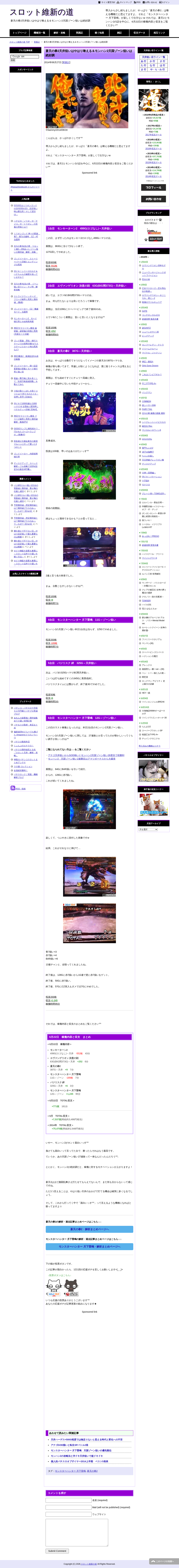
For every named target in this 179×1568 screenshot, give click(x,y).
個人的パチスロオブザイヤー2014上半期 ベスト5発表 (79, 1461)
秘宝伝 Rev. (147, 426)
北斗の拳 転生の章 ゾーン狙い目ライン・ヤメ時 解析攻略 (26, 287)
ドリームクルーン (150, 349)
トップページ (19, 32)
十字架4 (145, 481)
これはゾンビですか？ (152, 374)
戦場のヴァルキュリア (152, 302)
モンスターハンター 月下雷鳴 (70, 1471)
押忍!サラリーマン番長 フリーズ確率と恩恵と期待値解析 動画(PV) (26, 419)
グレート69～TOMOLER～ (154, 493)
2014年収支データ (153, 176)
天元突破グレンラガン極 (153, 460)
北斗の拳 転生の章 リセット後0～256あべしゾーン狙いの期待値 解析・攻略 (26, 249)
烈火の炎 (146, 279)
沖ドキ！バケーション (152, 477)
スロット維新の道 (41, 12)
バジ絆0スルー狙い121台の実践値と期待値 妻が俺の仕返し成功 (26, 488)
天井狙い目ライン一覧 (153, 57)
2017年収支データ (153, 135)
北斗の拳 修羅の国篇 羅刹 (153, 413)
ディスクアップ (149, 464)
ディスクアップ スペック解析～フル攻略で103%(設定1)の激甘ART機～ (26, 466)
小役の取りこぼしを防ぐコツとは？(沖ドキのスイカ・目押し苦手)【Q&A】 (26, 394)
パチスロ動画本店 (22, 742)
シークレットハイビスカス (154, 422)
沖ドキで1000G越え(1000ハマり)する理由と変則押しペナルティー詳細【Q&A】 (26, 406)
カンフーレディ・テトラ (153, 345)
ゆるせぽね (147, 439)
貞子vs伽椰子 (148, 452)
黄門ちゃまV (147, 448)
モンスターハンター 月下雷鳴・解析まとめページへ (89, 1246)
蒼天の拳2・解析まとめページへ (89, 1229)
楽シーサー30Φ (149, 405)
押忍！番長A (147, 362)
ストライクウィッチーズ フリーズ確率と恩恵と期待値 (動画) (26, 299)
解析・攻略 (59, 32)
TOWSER (146, 601)
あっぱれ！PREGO (150, 536)
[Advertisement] (89, 198)
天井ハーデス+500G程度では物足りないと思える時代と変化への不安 (87, 1439)
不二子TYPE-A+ (149, 383)
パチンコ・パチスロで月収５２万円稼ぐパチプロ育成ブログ (26, 711)
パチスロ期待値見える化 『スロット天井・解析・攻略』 (26, 752)
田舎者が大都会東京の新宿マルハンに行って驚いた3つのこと (26, 444)
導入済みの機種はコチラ (150, 746)
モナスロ (146, 484)
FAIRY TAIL (147, 409)
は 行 (162, 65)
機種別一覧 (39, 32)
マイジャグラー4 (149, 558)
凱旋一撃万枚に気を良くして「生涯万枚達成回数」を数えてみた (26, 381)
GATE (144, 311)
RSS (138, 2)
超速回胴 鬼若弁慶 (150, 319)
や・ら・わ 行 (157, 69)
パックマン (147, 392)
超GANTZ (146, 328)
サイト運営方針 (108, 2)
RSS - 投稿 (18, 789)
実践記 (79, 32)
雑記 (119, 32)
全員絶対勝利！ (21, 770)
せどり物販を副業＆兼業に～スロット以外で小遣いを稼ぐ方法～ (26, 554)
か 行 (152, 61)
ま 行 (143, 69)
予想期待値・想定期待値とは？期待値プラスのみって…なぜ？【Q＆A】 (26, 508)
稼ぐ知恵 (99, 32)
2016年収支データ (153, 148)
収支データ (139, 32)
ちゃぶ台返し (148, 456)
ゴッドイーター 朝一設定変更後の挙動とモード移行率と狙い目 (26, 369)
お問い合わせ (151, 2)
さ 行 (162, 61)
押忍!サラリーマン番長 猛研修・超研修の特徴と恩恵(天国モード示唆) (26, 331)
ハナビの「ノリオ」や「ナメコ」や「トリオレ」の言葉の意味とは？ (26, 224)
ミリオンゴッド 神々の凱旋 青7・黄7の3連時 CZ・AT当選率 (27, 236)
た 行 (143, 65)
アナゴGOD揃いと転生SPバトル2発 (69, 1445)
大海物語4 (146, 401)
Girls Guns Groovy (150, 365)
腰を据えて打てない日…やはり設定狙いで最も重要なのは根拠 (26, 534)
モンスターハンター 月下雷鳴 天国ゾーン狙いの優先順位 (81, 1450)
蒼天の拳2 (92, 1471)
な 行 (152, 65)
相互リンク (159, 32)
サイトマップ (126, 2)
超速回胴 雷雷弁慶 (150, 545)
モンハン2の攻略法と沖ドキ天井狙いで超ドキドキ (77, 1456)
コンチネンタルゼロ (151, 315)
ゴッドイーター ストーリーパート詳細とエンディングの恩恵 (26, 262)
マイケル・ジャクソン (152, 353)
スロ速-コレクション (23, 766)
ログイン (166, 2)
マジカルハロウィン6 (151, 430)
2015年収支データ (153, 162)
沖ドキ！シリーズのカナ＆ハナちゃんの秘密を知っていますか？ (26, 274)
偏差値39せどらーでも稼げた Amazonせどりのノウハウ (26, 735)
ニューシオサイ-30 (150, 332)
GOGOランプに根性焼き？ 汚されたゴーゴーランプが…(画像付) (27, 431)
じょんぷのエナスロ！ (24, 745)
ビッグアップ (148, 336)
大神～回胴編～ (149, 473)
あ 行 (143, 61)
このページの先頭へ (165, 1561)
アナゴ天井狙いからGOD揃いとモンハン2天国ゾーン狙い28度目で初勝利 (86, 755)
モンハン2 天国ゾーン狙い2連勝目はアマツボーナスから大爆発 (81, 758)
